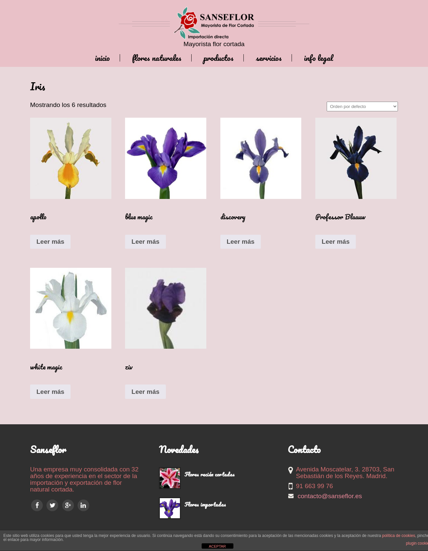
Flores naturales (156, 58)
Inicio (102, 58)
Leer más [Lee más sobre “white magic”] (50, 391)
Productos (218, 58)
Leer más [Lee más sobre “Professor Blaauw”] (335, 241)
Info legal (318, 58)
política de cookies (398, 535)
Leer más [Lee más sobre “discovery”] (240, 241)
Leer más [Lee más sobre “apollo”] (50, 241)
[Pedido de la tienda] (362, 106)
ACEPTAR (217, 546)
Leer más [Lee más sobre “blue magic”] (145, 241)
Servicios (269, 58)
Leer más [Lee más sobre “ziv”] (145, 391)
